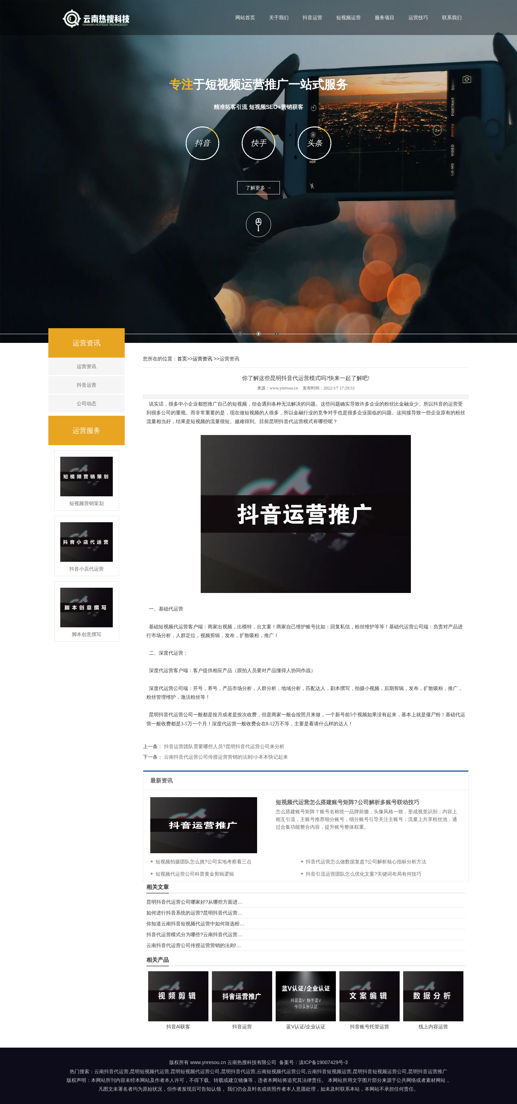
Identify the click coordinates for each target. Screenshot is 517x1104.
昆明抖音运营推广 (427, 1071)
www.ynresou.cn (284, 388)
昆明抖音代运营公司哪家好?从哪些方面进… (194, 902)
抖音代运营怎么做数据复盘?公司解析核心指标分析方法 (366, 861)
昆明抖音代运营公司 (171, 714)
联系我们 (452, 17)
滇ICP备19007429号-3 (323, 1062)
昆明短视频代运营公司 (195, 1071)
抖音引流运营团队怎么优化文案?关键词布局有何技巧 (363, 874)
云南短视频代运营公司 (281, 1071)
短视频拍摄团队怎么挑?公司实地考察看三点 (203, 861)
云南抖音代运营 (111, 1071)
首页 (182, 358)
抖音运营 (312, 17)
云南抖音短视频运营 (329, 1071)
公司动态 (86, 403)
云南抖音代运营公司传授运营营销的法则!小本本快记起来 (225, 757)
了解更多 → (258, 188)
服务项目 (384, 17)
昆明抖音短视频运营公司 (380, 1071)
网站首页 (245, 17)
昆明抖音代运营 (286, 421)
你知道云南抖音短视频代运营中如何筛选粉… (195, 923)
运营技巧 (418, 17)
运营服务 (87, 430)
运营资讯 (87, 343)
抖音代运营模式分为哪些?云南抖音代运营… (194, 934)
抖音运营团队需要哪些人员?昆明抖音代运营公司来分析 (223, 746)
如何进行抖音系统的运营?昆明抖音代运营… (194, 913)
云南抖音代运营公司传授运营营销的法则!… (193, 945)
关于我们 (279, 17)
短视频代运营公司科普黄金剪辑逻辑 (195, 874)
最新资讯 (162, 781)
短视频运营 (348, 17)
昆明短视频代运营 (149, 1071)
